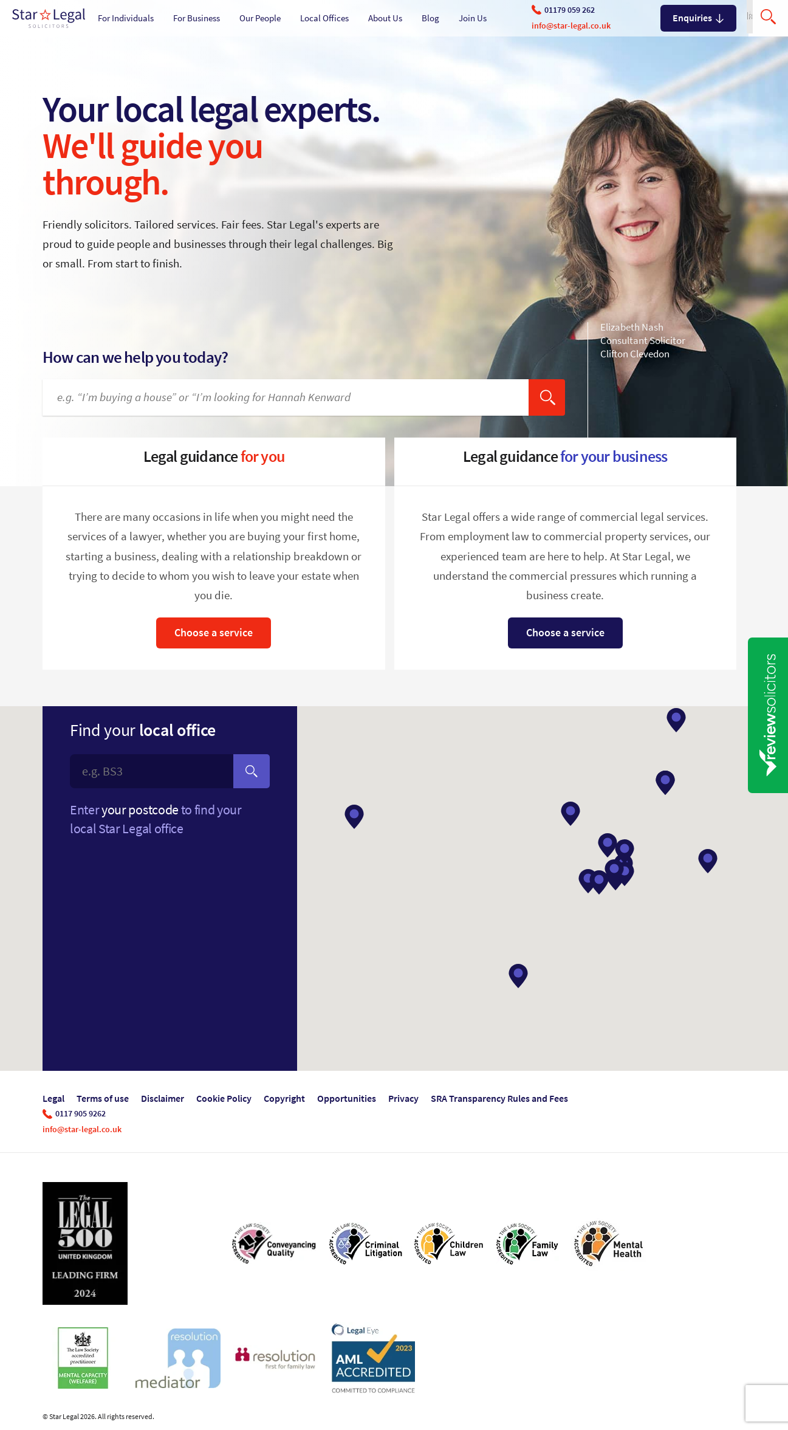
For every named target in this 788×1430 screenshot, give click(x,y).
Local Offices (324, 18)
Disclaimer (162, 1098)
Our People (260, 18)
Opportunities (346, 1098)
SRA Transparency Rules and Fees (499, 1098)
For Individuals (126, 18)
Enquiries (698, 18)
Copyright (284, 1098)
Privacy (403, 1098)
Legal (53, 1098)
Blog (430, 18)
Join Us (473, 18)
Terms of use (103, 1098)
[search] (547, 397)
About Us (385, 18)
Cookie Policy (224, 1098)
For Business (196, 18)
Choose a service (213, 632)
